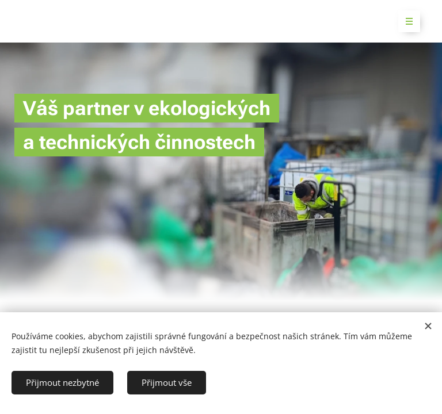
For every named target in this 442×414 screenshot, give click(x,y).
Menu (405, 21)
